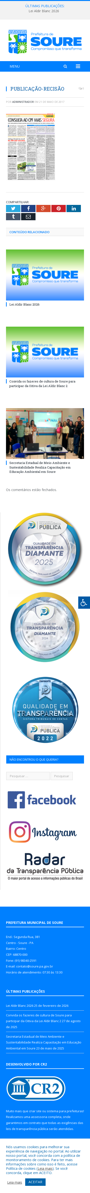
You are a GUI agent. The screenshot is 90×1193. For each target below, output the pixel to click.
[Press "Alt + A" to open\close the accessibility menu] (84, 602)
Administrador (23, 102)
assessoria (39, 1117)
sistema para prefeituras (65, 1111)
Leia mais (45, 1168)
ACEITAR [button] (35, 1182)
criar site (35, 1111)
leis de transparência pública (27, 1129)
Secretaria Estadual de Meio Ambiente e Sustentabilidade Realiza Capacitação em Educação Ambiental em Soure (40, 467)
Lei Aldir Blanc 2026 (44, 11)
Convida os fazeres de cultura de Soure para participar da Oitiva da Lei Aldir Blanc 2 (42, 383)
